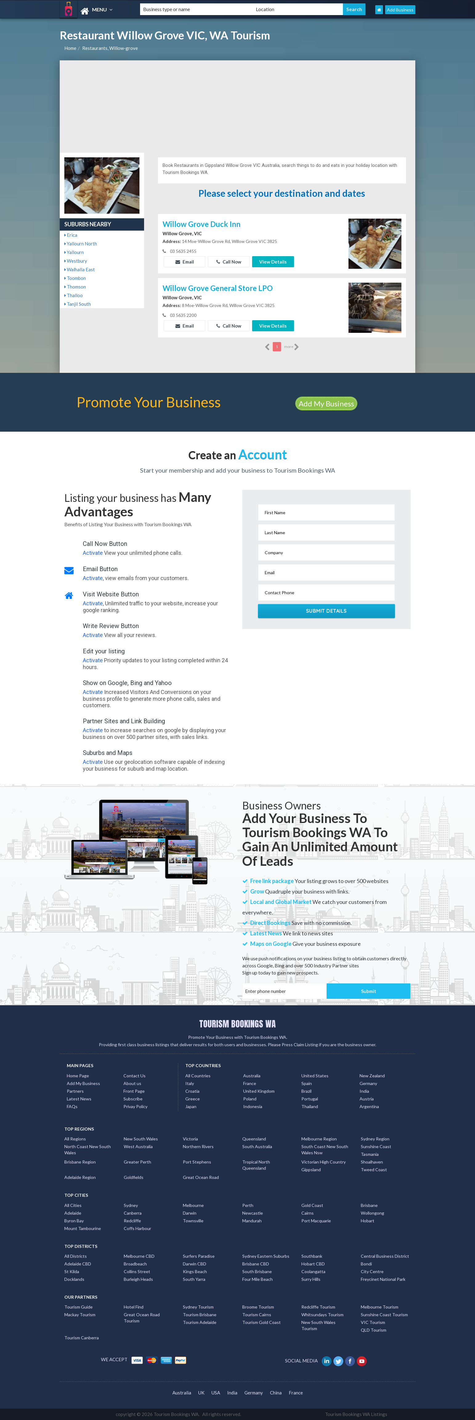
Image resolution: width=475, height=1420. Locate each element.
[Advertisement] (237, 106)
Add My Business (326, 403)
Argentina (369, 1106)
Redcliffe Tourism (318, 1306)
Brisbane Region (80, 1161)
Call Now (228, 261)
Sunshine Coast (376, 1146)
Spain (306, 1083)
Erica (70, 235)
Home (70, 48)
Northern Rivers (198, 1146)
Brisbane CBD (255, 1263)
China (276, 1392)
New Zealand (372, 1075)
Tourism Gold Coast (261, 1322)
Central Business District (385, 1256)
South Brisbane (257, 1271)
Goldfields (133, 1177)
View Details (273, 261)
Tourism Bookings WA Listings (356, 1414)
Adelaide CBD (77, 1263)
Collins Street (137, 1271)
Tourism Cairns (256, 1314)
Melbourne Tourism (379, 1306)
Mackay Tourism (79, 1314)
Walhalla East (79, 269)
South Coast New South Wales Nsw (324, 1149)
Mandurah (252, 1220)
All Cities (73, 1205)
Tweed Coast (374, 1169)
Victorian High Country (323, 1161)
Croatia (192, 1091)
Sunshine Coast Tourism (384, 1314)
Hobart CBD (313, 1263)
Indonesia (252, 1106)
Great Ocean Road (201, 1177)
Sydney (131, 1205)
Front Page (134, 1091)
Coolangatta (313, 1271)
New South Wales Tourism (318, 1325)
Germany (368, 1083)
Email (184, 261)
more (291, 347)
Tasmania (370, 1154)
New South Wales (141, 1138)
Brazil (306, 1091)
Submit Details (326, 611)
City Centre (372, 1271)
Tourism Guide (78, 1306)
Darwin (189, 1213)
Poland (249, 1098)
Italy (189, 1083)
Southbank (311, 1256)
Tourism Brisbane (199, 1314)
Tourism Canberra (81, 1337)
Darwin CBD (194, 1263)
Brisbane (369, 1205)
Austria (367, 1098)
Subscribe (133, 1098)
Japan (190, 1106)
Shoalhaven (372, 1161)
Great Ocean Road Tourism (142, 1317)
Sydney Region (375, 1138)
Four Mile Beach (257, 1279)
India (364, 1091)
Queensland (254, 1138)
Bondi (366, 1263)
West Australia (138, 1146)
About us (132, 1083)
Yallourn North (80, 243)
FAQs (72, 1106)
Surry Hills (310, 1279)
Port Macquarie (316, 1220)
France (249, 1083)
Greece (192, 1098)
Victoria (190, 1138)
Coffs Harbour (137, 1228)
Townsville (193, 1220)
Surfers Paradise (199, 1256)
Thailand (309, 1106)
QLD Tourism (373, 1330)
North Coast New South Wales (87, 1149)
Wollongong (372, 1213)
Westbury (75, 261)
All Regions (75, 1138)
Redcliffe (132, 1220)
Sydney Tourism (198, 1306)
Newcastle (252, 1213)
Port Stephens (197, 1161)
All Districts (75, 1256)
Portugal (309, 1098)
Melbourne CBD (139, 1256)
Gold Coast (312, 1205)
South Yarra (194, 1279)
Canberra (133, 1213)
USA (215, 1392)
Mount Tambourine (82, 1228)
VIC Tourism (373, 1322)
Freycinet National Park (383, 1279)
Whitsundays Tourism (322, 1314)
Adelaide (72, 1213)
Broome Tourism (258, 1306)
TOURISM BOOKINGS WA (237, 1023)
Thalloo (73, 295)
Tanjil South (77, 304)
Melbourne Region (319, 1138)
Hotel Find (133, 1306)
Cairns (307, 1213)
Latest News (79, 1098)
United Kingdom (259, 1091)
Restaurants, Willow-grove (110, 48)
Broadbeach (135, 1263)
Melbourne (193, 1205)
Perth (247, 1205)
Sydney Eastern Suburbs (265, 1256)
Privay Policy (135, 1106)
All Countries (198, 1075)
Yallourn (74, 252)
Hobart (367, 1220)
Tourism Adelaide (199, 1322)
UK (201, 1392)
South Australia (257, 1146)
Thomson (75, 286)
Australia (251, 1075)
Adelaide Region (80, 1177)
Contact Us (134, 1075)
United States (314, 1075)
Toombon (75, 278)
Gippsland (311, 1169)
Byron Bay (74, 1220)
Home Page (78, 1075)
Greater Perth (137, 1161)
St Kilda (71, 1271)
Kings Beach (195, 1271)
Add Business (400, 9)
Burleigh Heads (138, 1279)
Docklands (74, 1279)
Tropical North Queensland (256, 1165)
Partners (75, 1091)
